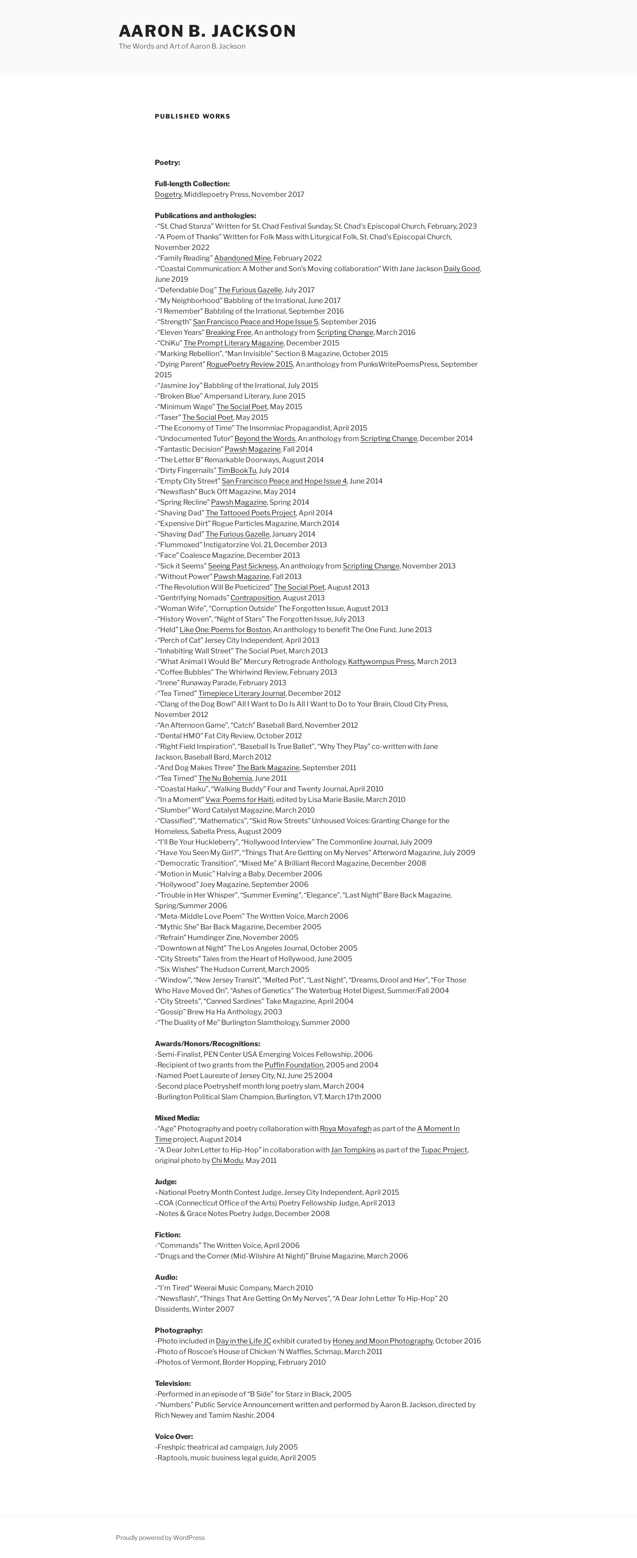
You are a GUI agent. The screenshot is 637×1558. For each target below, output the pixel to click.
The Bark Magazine (268, 768)
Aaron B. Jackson (208, 31)
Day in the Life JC (243, 1341)
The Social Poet (241, 407)
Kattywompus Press (381, 661)
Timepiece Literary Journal (241, 693)
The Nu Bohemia (225, 778)
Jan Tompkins (353, 1150)
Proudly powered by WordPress (160, 1537)
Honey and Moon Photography (383, 1341)
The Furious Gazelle (250, 290)
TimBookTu (237, 470)
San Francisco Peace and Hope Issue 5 (255, 322)
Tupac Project (444, 1150)
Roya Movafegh (346, 1128)
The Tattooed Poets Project (251, 513)
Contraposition (255, 598)
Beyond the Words (264, 438)
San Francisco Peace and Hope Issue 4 (284, 481)
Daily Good (462, 269)
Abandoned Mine (242, 258)
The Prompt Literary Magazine (234, 343)
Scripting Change (345, 332)
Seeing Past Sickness (242, 566)
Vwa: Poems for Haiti (239, 799)
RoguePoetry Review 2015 (250, 364)
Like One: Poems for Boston (225, 630)
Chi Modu (227, 1160)
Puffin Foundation (294, 1065)
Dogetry (168, 194)
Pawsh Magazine (252, 449)
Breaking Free (228, 332)
